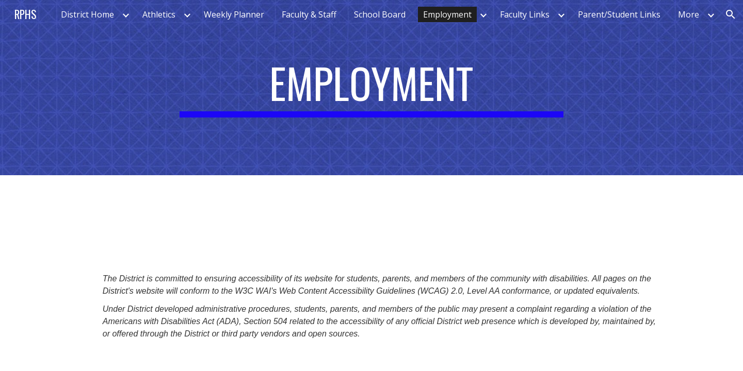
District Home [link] (87, 14)
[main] (371, 88)
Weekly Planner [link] (234, 14)
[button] (730, 14)
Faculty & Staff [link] (309, 14)
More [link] (688, 14)
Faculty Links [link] (525, 14)
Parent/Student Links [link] (619, 14)
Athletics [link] (158, 14)
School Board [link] (380, 14)
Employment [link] (447, 14)
